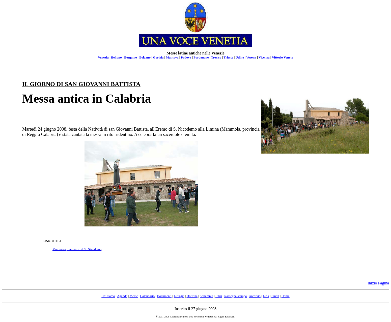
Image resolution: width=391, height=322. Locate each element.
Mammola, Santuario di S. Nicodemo (76, 249)
